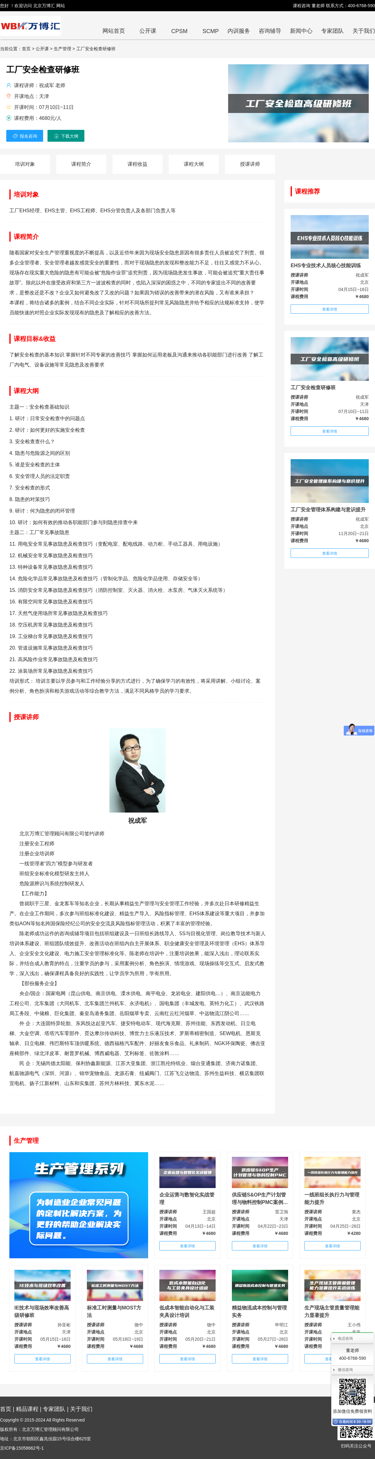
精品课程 (27, 1409)
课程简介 (81, 164)
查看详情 (329, 309)
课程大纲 (194, 164)
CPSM (179, 31)
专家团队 (332, 31)
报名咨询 (24, 136)
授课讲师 (250, 164)
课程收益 (138, 164)
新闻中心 (301, 31)
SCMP (210, 31)
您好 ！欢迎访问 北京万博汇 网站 (32, 5)
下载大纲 (65, 136)
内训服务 (239, 31)
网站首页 (113, 31)
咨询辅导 (270, 31)
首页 (5, 1409)
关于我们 (363, 31)
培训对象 (25, 164)
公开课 (147, 31)
